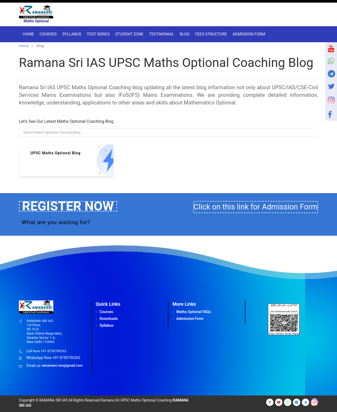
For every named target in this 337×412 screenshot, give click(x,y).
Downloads (109, 318)
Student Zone (128, 34)
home (24, 46)
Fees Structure (210, 34)
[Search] (168, 132)
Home (27, 34)
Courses (47, 34)
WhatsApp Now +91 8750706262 (53, 358)
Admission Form (248, 34)
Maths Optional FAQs (193, 312)
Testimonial (160, 34)
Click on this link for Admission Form (256, 206)
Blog (183, 34)
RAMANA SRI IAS (53, 400)
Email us (33, 365)
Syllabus (70, 34)
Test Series (97, 34)
